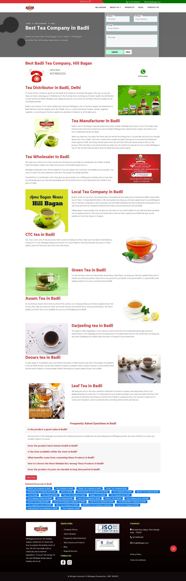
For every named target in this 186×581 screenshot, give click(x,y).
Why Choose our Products (74, 542)
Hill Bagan (100, 7)
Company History (71, 529)
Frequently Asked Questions (75, 538)
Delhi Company (41, 23)
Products (129, 7)
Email (110, 25)
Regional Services (70, 551)
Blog (140, 7)
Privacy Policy (135, 554)
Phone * (139, 16)
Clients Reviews (70, 533)
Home (28, 23)
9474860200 (58, 73)
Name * (111, 16)
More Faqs (31, 477)
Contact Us (153, 7)
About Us (115, 7)
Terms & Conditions (138, 560)
